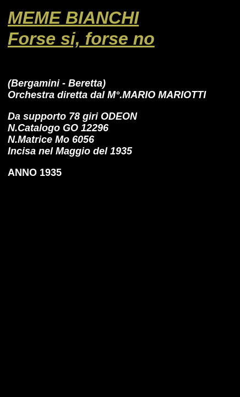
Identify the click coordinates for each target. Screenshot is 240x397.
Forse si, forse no (81, 39)
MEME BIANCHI (73, 18)
